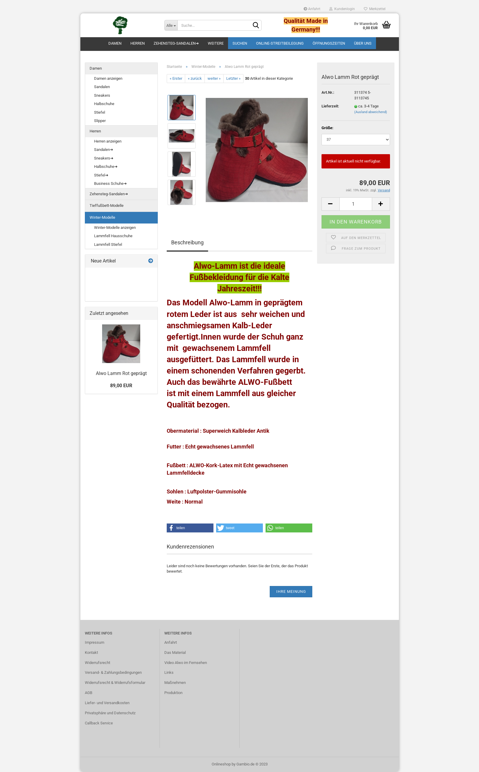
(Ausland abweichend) (370, 112)
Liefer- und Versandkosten (107, 703)
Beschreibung (187, 242)
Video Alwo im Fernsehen (185, 662)
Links (169, 672)
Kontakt (91, 652)
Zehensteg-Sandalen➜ (176, 43)
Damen (114, 43)
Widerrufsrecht (97, 662)
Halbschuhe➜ (106, 166)
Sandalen (102, 87)
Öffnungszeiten (329, 43)
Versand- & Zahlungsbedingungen (113, 672)
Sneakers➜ (103, 158)
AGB (88, 692)
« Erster (176, 78)
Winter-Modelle (102, 217)
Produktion (173, 692)
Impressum (94, 642)
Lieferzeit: (330, 106)
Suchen (240, 43)
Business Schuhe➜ (110, 183)
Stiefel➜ (101, 175)
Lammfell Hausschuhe (113, 236)
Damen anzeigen (108, 78)
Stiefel (99, 112)
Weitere (216, 43)
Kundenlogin (342, 9)
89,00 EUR (121, 385)
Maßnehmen (175, 682)
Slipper (100, 120)
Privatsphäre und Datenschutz (110, 713)
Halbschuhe (104, 103)
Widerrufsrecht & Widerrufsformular (115, 682)
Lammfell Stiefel (108, 244)
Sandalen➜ (103, 149)
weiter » (214, 78)
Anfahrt (312, 9)
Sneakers (102, 95)
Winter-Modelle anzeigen (115, 227)
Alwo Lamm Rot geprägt (121, 373)
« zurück (195, 78)
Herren (137, 43)
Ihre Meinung (291, 591)
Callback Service (99, 723)
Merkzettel (375, 9)
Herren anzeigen (107, 141)
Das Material (175, 652)
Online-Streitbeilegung (280, 43)
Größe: (327, 128)
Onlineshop (221, 764)
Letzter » (233, 78)
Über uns (363, 43)
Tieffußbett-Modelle (107, 205)
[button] (190, 527)
